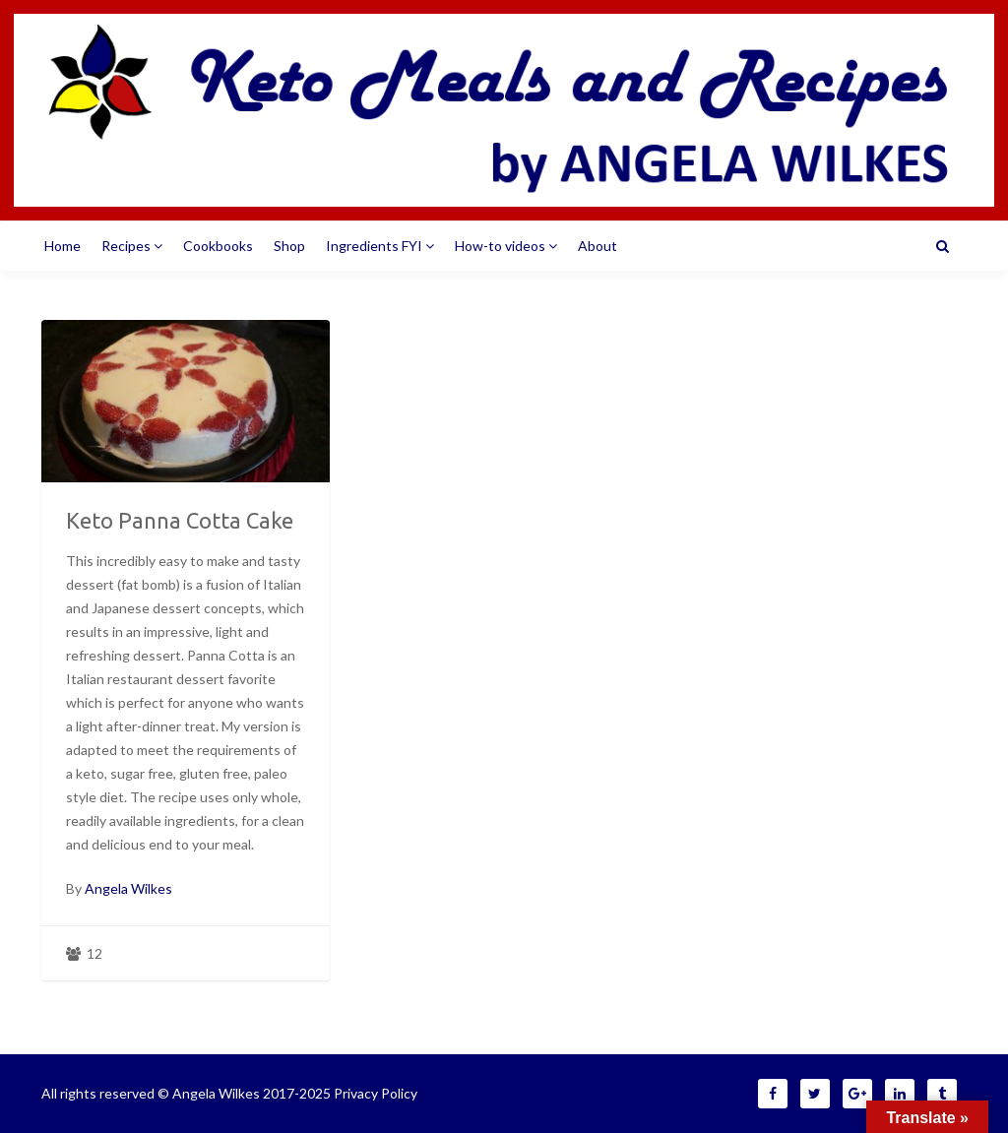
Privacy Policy (375, 1093)
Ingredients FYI (380, 245)
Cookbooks (218, 245)
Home (62, 245)
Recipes (131, 245)
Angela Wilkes (128, 888)
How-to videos (506, 245)
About (597, 245)
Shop (289, 245)
